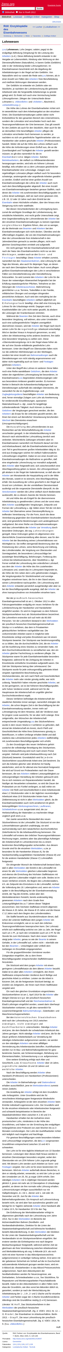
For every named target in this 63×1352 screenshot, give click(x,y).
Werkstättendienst (41, 1085)
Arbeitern (33, 79)
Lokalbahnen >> (52, 27)
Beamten (27, 228)
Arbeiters (6, 56)
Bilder (27, 36)
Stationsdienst (48, 1082)
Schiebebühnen (9, 809)
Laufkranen (45, 806)
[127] (43, 1141)
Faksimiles (37, 36)
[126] (32, 722)
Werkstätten (52, 621)
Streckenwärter (9, 492)
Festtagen (9, 258)
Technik (32, 1347)
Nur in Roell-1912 (26, 12)
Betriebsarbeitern (10, 160)
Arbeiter (38, 131)
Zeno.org (7, 4)
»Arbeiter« (38, 102)
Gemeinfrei (17, 1341)
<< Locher (37, 27)
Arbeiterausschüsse (25, 287)
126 (22, 1344)
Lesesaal (17, 17)
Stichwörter (18, 36)
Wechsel (6, 420)
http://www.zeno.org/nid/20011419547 (27, 1339)
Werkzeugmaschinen (28, 806)
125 (18, 1344)
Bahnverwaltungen (39, 355)
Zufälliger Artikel (31, 17)
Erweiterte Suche (54, 5)
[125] (20, 378)
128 (31, 1344)
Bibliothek (8, 12)
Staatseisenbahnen (30, 261)
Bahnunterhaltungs (32, 1011)
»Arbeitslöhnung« (10, 105)
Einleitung (7, 36)
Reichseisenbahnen (43, 1001)
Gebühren (35, 371)
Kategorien (47, 17)
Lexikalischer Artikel (20, 1347)
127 (27, 1344)
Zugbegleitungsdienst (12, 394)
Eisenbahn (7, 157)
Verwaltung (46, 527)
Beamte (42, 939)
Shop (56, 17)
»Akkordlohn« (21, 102)
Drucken (56, 22)
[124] (4, 50)
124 (14, 1344)
